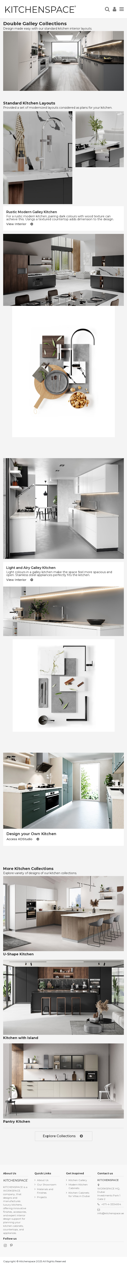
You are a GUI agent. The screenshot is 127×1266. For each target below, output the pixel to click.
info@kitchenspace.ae (110, 1213)
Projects (42, 1197)
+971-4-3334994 (111, 1204)
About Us (42, 1180)
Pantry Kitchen (16, 1122)
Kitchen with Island (20, 1038)
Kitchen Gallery (78, 1180)
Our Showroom (46, 1184)
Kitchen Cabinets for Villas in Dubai (79, 1194)
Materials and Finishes (45, 1191)
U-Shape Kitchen (18, 954)
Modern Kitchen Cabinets (78, 1186)
